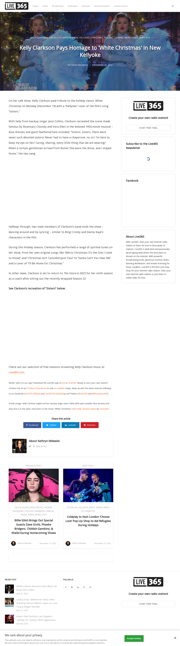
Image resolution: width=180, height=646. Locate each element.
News (45, 6)
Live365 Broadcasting (55, 393)
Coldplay (71, 507)
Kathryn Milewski (49, 441)
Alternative (88, 511)
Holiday (108, 37)
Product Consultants (36, 388)
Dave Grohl (36, 507)
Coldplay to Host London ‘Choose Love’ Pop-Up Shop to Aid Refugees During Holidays (88, 521)
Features (85, 6)
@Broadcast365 (99, 393)
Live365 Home (121, 6)
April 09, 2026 (22, 623)
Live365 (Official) (32, 393)
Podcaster (73, 6)
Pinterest (89, 425)
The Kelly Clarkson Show (63, 37)
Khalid (50, 511)
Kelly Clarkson (39, 37)
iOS (63, 383)
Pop (148, 37)
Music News (131, 37)
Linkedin (70, 425)
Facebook (32, 425)
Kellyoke (84, 37)
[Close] (175, 638)
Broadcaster (58, 6)
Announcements (102, 6)
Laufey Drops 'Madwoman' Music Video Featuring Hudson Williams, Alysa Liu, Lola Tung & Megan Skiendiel (36, 603)
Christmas (97, 37)
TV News (118, 37)
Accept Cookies (134, 638)
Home (36, 6)
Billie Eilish (21, 507)
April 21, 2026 (22, 593)
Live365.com (16, 372)
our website (59, 388)
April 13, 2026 (22, 610)
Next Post (88, 465)
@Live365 (82, 393)
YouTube (103, 408)
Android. (72, 383)
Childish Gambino (34, 511)
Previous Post (34, 465)
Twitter (51, 425)
